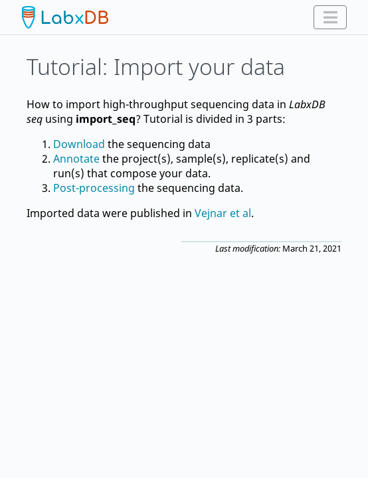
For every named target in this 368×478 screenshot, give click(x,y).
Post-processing (94, 188)
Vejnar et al (223, 213)
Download (79, 144)
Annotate (76, 158)
